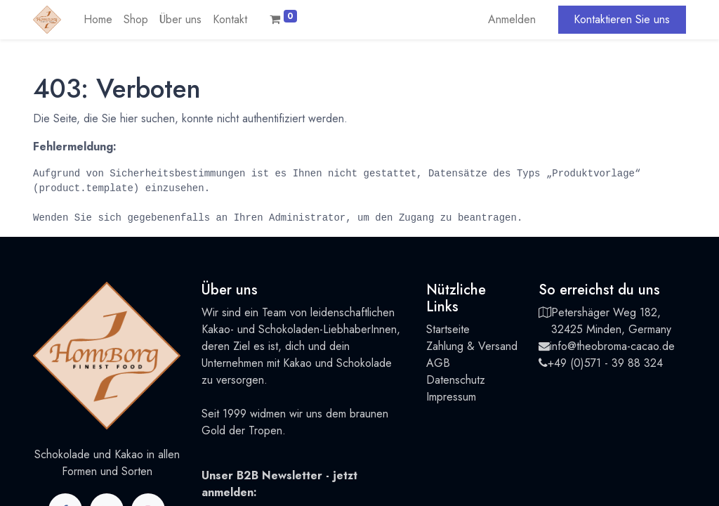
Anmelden (512, 19)
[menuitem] (98, 20)
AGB (438, 363)
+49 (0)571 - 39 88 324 (605, 363)
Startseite (448, 329)
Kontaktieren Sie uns (622, 19)
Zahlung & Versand (471, 346)
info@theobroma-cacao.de (612, 346)
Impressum (451, 397)
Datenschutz (455, 380)
